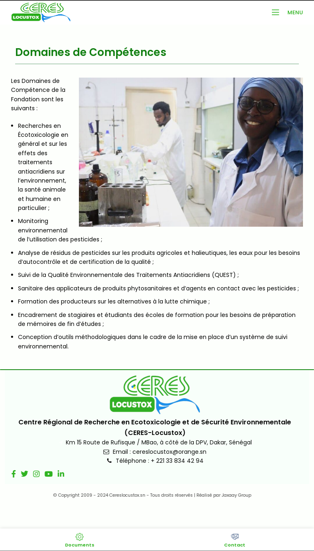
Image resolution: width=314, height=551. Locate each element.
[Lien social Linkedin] (55, 474)
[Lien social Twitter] (19, 474)
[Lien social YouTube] (42, 474)
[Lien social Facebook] (8, 474)
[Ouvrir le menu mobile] (285, 12)
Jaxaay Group (227, 495)
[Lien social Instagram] (30, 474)
